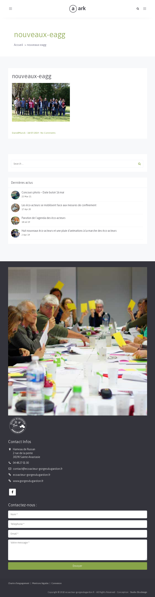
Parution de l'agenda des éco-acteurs (43, 217)
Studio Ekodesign (138, 592)
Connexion (56, 583)
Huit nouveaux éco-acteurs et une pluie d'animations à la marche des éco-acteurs (69, 230)
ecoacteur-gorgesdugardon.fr (31, 474)
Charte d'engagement (18, 583)
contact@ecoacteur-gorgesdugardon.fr (38, 468)
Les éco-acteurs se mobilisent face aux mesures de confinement (59, 205)
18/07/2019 (33, 133)
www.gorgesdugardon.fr (28, 481)
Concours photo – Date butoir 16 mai (43, 192)
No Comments (48, 133)
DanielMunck (19, 133)
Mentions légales (40, 583)
